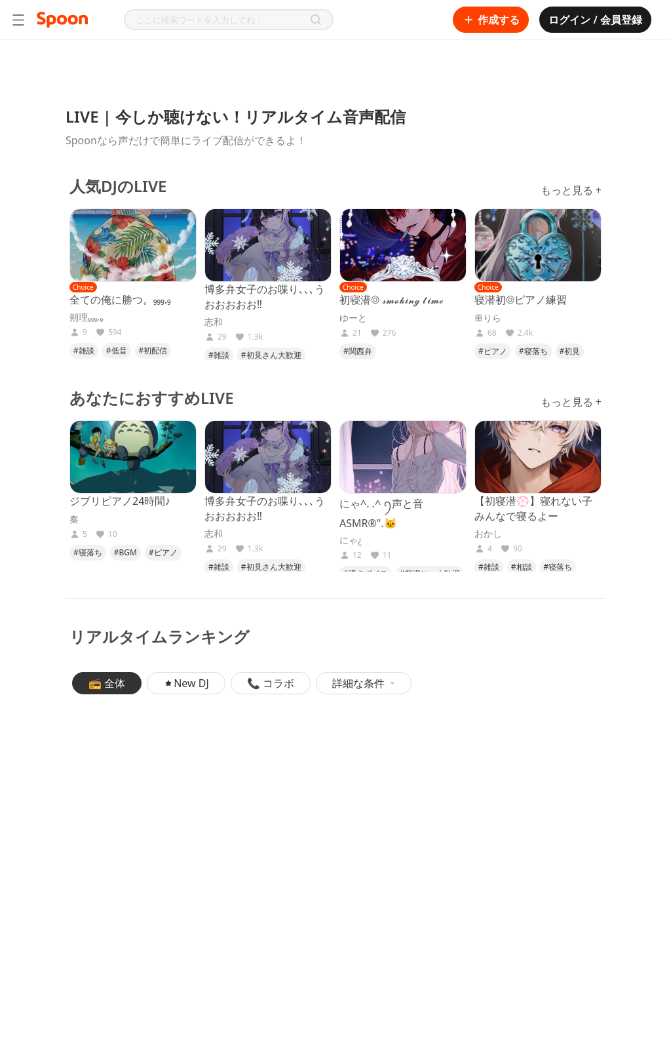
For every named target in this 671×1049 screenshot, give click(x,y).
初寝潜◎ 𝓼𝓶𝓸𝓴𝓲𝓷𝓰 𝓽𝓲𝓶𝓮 (391, 299)
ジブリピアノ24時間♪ (119, 501)
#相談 (521, 566)
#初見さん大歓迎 (271, 355)
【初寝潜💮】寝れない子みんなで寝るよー (533, 508)
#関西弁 (357, 351)
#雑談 (83, 350)
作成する (491, 19)
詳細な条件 (363, 683)
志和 (213, 322)
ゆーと (353, 318)
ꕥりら (487, 318)
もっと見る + (571, 190)
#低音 (116, 350)
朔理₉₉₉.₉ (86, 317)
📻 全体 (107, 683)
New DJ (186, 683)
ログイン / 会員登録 (595, 19)
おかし (488, 534)
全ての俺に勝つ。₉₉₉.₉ (120, 299)
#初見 (570, 351)
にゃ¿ (350, 540)
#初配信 (153, 350)
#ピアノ (492, 351)
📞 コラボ (270, 683)
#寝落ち (533, 351)
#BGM (125, 552)
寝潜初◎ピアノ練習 (520, 299)
